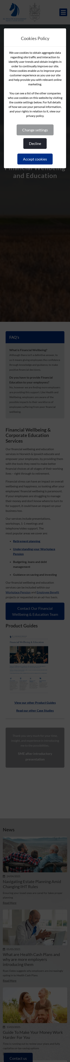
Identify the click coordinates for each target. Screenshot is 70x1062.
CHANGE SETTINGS (35, 130)
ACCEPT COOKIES (35, 159)
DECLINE (35, 143)
